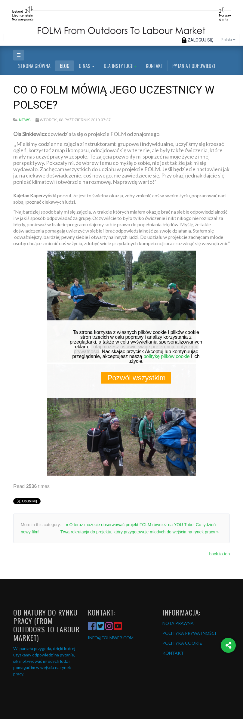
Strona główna (34, 65)
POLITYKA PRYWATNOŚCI (189, 633)
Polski (228, 39)
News (25, 120)
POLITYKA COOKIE (182, 643)
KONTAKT (173, 653)
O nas (86, 65)
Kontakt (154, 65)
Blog (64, 65)
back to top (219, 553)
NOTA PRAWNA (178, 623)
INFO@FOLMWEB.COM (111, 637)
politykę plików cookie (166, 356)
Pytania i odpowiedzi (193, 65)
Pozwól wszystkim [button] (136, 378)
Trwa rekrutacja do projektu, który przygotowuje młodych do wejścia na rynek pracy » (139, 531)
